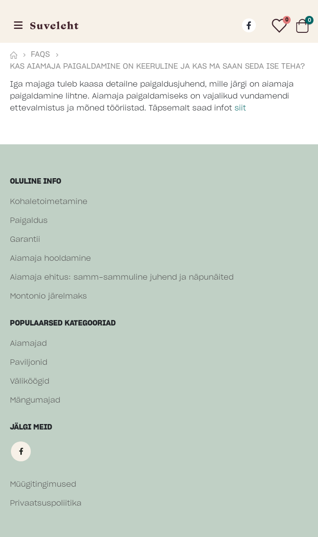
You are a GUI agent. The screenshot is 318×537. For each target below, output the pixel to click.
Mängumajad (35, 400)
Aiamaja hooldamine (50, 258)
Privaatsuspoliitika (45, 503)
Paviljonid (28, 362)
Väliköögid (29, 381)
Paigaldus (29, 220)
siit (240, 108)
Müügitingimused (43, 484)
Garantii (25, 239)
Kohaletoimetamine (48, 202)
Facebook (21, 451)
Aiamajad (28, 343)
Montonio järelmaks (48, 296)
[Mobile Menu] (18, 25)
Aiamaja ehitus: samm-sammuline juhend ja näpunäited (122, 277)
